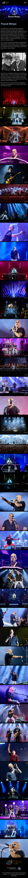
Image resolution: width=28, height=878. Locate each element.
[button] (25, 3)
